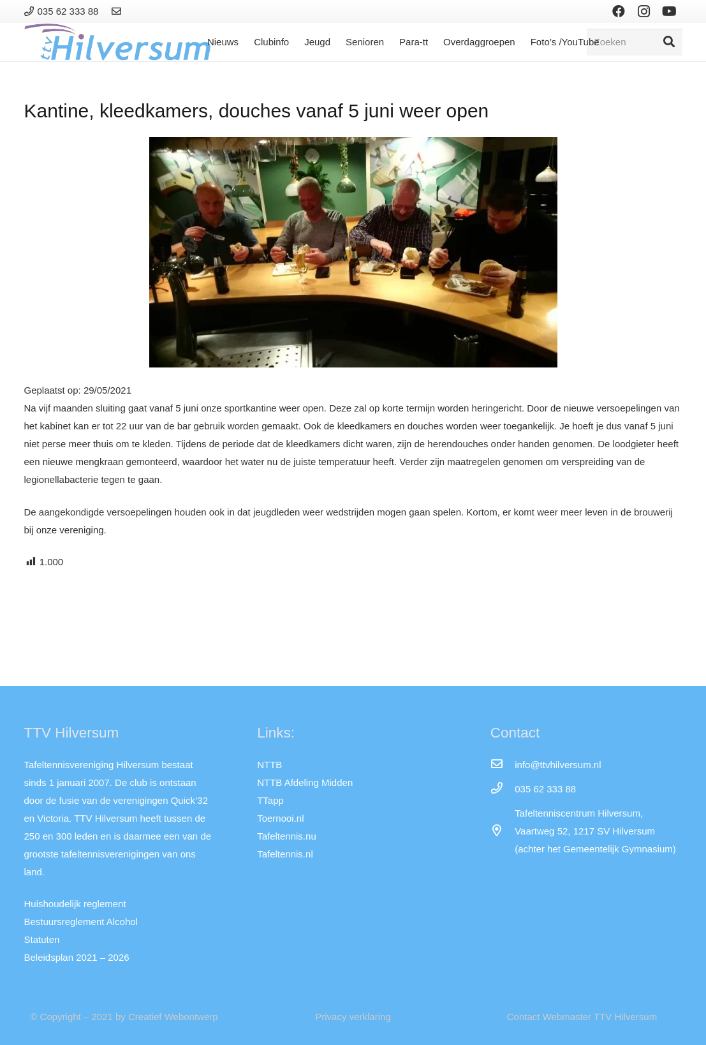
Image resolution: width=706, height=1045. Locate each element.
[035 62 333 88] (502, 789)
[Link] (118, 11)
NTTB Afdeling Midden (305, 782)
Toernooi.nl (280, 818)
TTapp (270, 800)
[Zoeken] (634, 42)
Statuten (42, 939)
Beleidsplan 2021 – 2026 (76, 957)
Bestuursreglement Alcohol (81, 921)
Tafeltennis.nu (286, 836)
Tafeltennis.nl (285, 854)
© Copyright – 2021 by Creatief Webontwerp (123, 1016)
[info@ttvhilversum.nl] (502, 765)
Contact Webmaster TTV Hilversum (582, 1016)
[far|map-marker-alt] (502, 831)
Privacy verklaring (352, 1016)
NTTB (269, 764)
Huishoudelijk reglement (75, 903)
